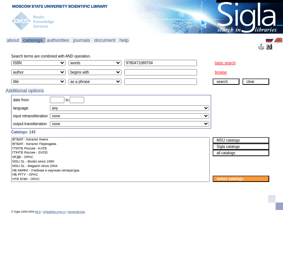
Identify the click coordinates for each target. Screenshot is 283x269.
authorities (57, 40)
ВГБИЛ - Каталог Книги (110, 139)
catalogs (33, 40)
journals (82, 40)
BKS (38, 211)
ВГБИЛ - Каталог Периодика (110, 144)
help (124, 40)
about (13, 40)
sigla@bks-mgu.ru (54, 211)
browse (221, 72)
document (105, 40)
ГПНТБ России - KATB (110, 148)
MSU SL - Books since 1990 (110, 162)
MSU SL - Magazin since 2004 (110, 166)
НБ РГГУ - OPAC (110, 175)
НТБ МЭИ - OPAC (110, 179)
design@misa (76, 211)
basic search (225, 63)
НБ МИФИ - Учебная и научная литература (110, 170)
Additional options (25, 90)
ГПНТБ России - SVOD (110, 153)
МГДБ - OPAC (110, 157)
